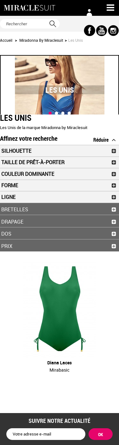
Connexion (89, 12)
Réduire (101, 139)
